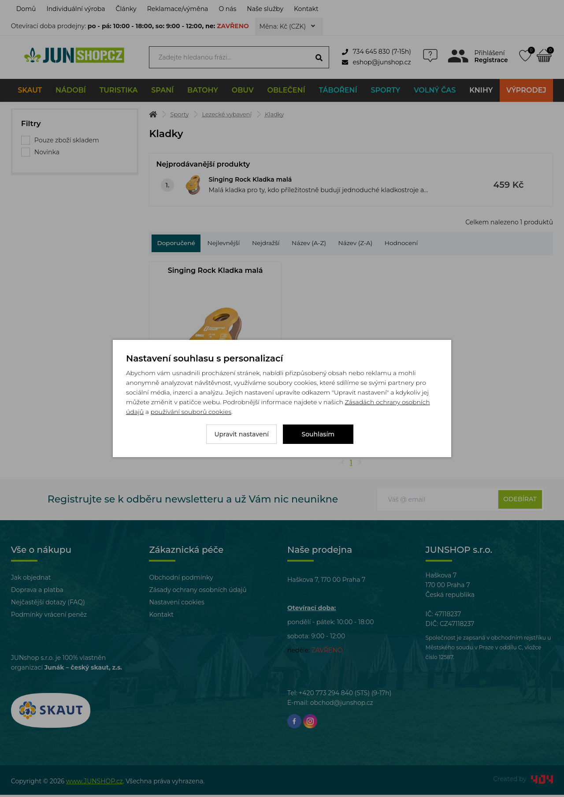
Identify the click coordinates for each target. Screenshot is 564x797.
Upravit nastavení (241, 434)
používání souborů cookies (190, 412)
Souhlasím (318, 434)
